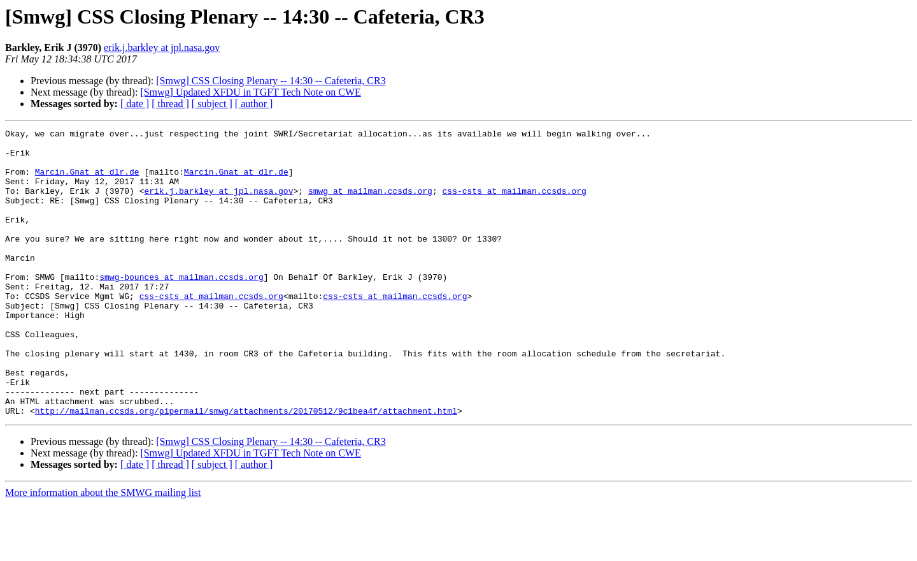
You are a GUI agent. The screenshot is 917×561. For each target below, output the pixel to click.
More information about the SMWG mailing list (103, 549)
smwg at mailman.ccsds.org (370, 204)
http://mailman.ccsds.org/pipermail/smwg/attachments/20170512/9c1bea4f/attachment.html (246, 468)
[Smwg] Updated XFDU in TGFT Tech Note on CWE (250, 92)
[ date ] (134, 103)
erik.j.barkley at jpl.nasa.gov (162, 47)
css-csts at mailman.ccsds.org (514, 204)
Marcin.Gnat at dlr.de (87, 181)
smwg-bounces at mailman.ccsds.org (181, 307)
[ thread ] (170, 103)
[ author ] (254, 103)
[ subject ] (212, 103)
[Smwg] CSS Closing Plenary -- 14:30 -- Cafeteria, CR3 (270, 80)
